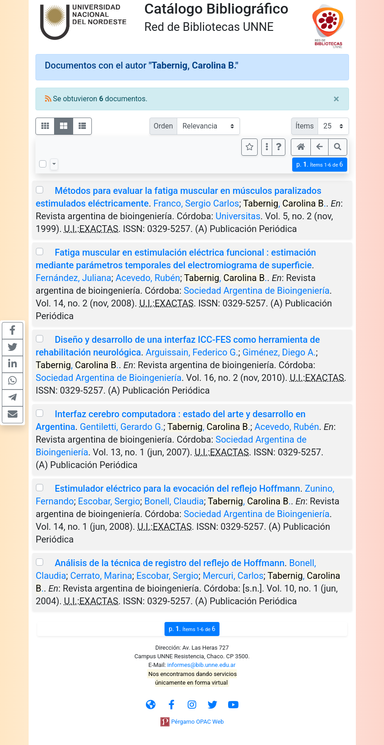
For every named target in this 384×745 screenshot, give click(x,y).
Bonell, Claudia (174, 501)
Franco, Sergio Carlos (196, 203)
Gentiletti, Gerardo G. (122, 426)
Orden (163, 126)
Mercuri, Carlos (233, 575)
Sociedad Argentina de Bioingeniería (256, 290)
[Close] (336, 99)
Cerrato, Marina (101, 575)
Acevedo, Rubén (147, 277)
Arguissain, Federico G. (191, 352)
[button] (278, 147)
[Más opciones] (266, 147)
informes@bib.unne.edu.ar (201, 664)
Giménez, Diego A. (279, 352)
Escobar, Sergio (109, 501)
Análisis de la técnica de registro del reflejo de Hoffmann (169, 563)
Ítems (304, 126)
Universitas (237, 216)
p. (319, 164)
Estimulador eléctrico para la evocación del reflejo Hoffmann (177, 488)
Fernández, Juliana (74, 277)
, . (284, 203)
